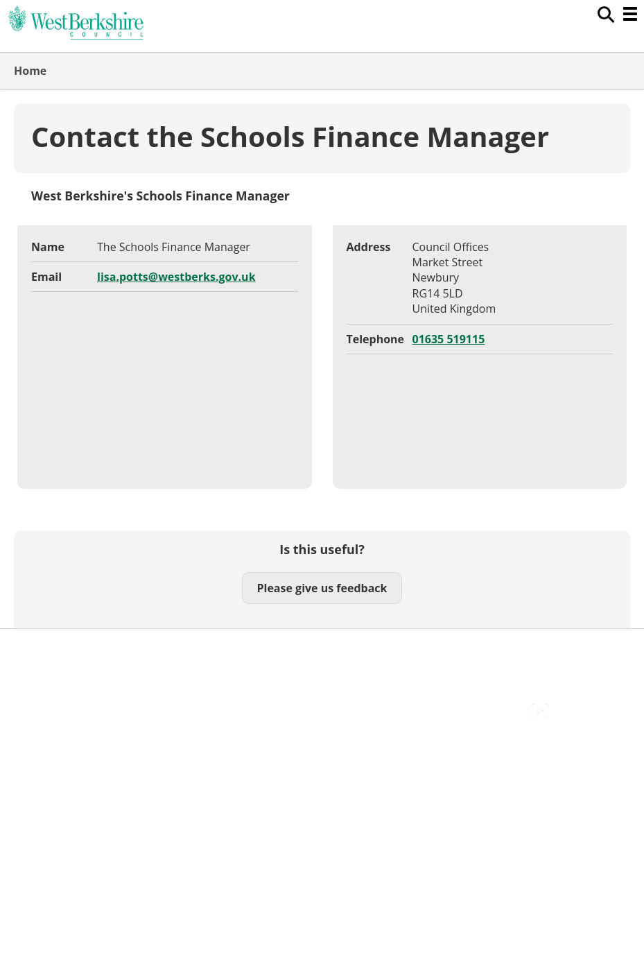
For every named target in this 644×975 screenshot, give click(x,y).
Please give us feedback (321, 588)
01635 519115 (448, 339)
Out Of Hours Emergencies (83, 697)
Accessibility (45, 650)
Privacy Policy (48, 712)
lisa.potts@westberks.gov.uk (176, 276)
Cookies (34, 681)
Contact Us (42, 665)
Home (30, 70)
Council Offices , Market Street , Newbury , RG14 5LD (149, 728)
